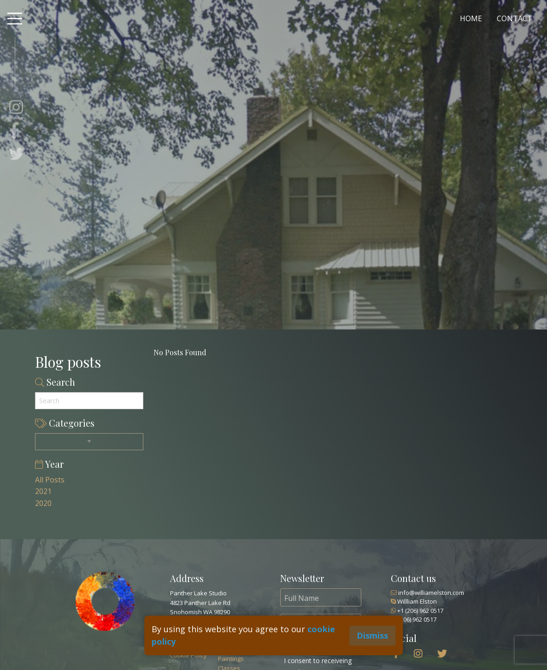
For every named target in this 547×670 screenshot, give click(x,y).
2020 (43, 503)
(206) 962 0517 (413, 619)
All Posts (50, 480)
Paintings (231, 658)
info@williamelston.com (427, 592)
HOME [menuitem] (471, 18)
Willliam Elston (414, 601)
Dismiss (372, 635)
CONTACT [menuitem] (514, 18)
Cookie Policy (188, 655)
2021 (43, 491)
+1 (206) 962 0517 (417, 610)
